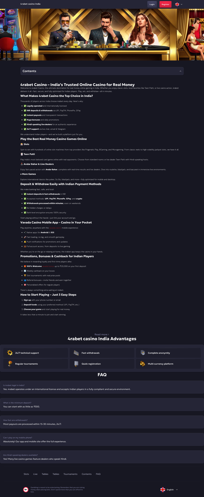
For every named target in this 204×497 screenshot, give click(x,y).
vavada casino (55, 228)
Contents (87, 474)
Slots (26, 474)
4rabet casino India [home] (30, 3)
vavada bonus (48, 266)
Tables (45, 474)
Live (35, 474)
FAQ (98, 474)
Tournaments (70, 474)
